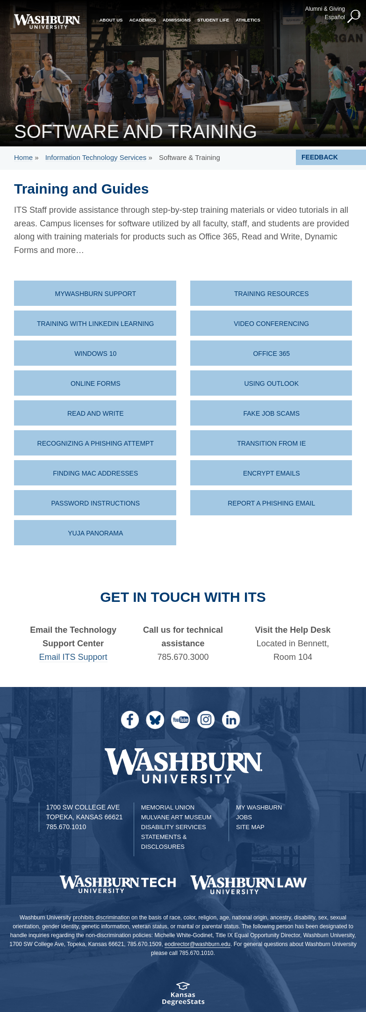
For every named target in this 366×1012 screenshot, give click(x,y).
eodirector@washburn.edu (197, 944)
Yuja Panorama (95, 533)
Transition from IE (271, 443)
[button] (354, 17)
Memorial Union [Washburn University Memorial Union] (167, 807)
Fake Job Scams (271, 413)
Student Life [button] (213, 19)
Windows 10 (95, 353)
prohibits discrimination (101, 917)
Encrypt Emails (271, 473)
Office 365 (271, 353)
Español (335, 17)
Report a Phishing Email (271, 503)
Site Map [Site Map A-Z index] (250, 827)
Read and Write (95, 413)
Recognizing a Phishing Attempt (95, 443)
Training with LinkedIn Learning (95, 323)
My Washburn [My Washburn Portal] (259, 807)
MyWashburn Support (95, 293)
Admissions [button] (177, 19)
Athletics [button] (248, 19)
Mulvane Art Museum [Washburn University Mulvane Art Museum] (176, 817)
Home (23, 157)
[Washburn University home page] (47, 21)
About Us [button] (111, 19)
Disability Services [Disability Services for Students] (173, 827)
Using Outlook (271, 383)
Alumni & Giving (325, 9)
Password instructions (95, 503)
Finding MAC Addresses (95, 473)
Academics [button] (142, 19)
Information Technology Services (96, 157)
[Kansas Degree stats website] (183, 997)
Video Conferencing (271, 323)
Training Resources (271, 293)
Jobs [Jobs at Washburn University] (244, 817)
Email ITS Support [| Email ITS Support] (73, 657)
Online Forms (96, 383)
